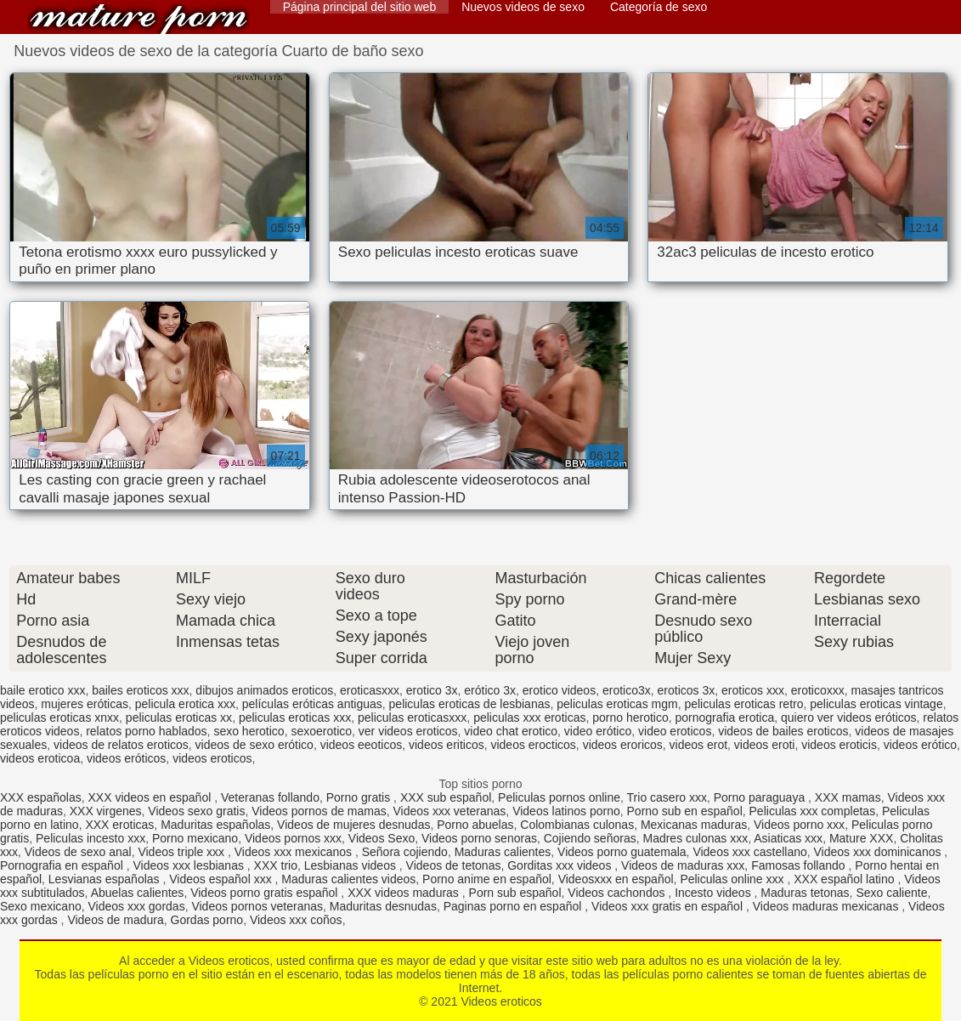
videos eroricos (623, 745)
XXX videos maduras (405, 892)
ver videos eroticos (408, 731)
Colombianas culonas (577, 824)
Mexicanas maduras (694, 824)
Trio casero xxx (667, 797)
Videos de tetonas (453, 865)
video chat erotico (510, 731)
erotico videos (559, 690)
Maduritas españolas (215, 824)
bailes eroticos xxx (140, 690)
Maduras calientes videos (348, 879)
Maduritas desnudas (383, 906)
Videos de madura (115, 920)
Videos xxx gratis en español (668, 906)
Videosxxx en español (616, 879)
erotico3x (626, 690)
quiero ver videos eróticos (849, 717)
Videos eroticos (138, 19)
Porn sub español (515, 892)
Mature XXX (861, 838)
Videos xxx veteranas (449, 811)
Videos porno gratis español (265, 892)
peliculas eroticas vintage (876, 704)
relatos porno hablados (146, 731)
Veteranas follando (270, 797)
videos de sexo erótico (254, 745)
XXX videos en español (151, 797)
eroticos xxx (752, 690)
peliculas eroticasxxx (412, 717)
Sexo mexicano (41, 906)
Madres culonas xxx (695, 838)
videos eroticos (212, 758)
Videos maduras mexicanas (827, 906)
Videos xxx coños (296, 920)
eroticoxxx (818, 690)
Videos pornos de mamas (319, 811)
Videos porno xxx (799, 824)
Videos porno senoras (479, 838)
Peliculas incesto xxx (90, 838)
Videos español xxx (221, 879)
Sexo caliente (891, 892)
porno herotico (630, 717)
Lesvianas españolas (105, 879)
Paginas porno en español (514, 906)
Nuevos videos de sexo (523, 7)
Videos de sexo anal (78, 852)
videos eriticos (446, 745)
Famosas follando (799, 865)
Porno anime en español (486, 879)
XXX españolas (41, 797)
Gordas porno (207, 920)
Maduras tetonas (804, 892)
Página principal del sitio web (360, 7)
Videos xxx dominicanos (879, 852)
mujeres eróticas (84, 704)
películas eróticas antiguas (312, 704)
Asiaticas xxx (788, 838)
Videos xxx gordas (136, 906)
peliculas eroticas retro (743, 704)
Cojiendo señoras (590, 838)
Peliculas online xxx (733, 879)
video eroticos (674, 731)
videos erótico (920, 745)
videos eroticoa (40, 758)
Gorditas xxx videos (560, 865)
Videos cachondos (618, 892)
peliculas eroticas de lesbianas (470, 704)
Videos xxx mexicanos (295, 852)
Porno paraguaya (761, 797)
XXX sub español (445, 797)
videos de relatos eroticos (121, 745)
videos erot (698, 745)
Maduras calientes (503, 852)
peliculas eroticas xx (179, 717)
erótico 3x (490, 690)
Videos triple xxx (183, 852)
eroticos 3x (686, 690)
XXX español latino (845, 879)
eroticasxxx (369, 690)
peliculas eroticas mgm (617, 704)
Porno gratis (359, 797)
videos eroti (764, 745)
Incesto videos (714, 892)
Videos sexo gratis (196, 811)
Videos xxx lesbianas (189, 865)
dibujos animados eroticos (264, 690)
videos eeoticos (361, 745)
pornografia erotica (725, 717)
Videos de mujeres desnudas (353, 824)
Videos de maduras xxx (682, 865)
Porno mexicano (195, 838)
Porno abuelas (475, 824)
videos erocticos (532, 745)
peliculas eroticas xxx (295, 717)
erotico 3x (432, 690)
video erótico (597, 731)
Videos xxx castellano (749, 852)
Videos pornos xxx (293, 838)
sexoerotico (321, 731)
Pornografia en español (63, 865)
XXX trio (275, 865)
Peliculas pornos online (559, 797)
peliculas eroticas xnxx (59, 717)
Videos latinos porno (566, 811)
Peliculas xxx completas (812, 811)
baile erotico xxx (42, 690)
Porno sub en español (685, 811)
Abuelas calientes (137, 892)
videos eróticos (126, 758)
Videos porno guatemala (622, 852)
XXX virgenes (106, 811)
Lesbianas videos (351, 865)
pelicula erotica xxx (185, 704)
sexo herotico (248, 731)
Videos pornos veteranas (257, 906)
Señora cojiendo (405, 852)
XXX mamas (848, 797)
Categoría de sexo (658, 7)
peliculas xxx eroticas (529, 717)
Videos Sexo (381, 838)
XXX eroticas (119, 824)
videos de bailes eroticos (783, 731)
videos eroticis (839, 745)
